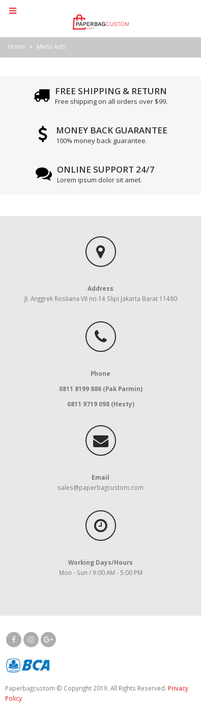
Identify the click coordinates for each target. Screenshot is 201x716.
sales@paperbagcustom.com (100, 487)
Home (16, 46)
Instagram (31, 639)
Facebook (13, 639)
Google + (48, 639)
